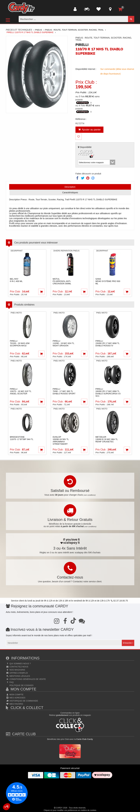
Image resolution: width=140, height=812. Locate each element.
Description (70, 187)
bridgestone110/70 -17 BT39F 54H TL (21, 438)
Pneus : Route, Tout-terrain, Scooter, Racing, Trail (74, 30)
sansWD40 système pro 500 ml (107, 281)
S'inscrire (128, 643)
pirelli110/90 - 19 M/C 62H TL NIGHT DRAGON (63, 343)
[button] (6, 806)
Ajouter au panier (89, 129)
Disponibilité (86, 152)
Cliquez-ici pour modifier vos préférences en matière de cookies (70, 810)
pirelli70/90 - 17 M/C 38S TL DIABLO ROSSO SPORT (64, 391)
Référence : (81, 119)
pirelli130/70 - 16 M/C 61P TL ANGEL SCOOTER (20, 391)
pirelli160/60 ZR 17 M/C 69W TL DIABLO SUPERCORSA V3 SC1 (107, 392)
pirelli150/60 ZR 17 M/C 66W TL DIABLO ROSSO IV (107, 343)
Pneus (38, 30)
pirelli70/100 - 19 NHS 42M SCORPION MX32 (20, 343)
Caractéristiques (70, 192)
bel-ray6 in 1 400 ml (16, 280)
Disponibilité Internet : (85, 69)
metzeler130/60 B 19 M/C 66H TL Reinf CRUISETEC (106, 439)
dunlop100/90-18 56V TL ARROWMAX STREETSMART (61, 440)
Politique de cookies (21, 685)
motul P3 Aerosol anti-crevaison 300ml (62, 281)
